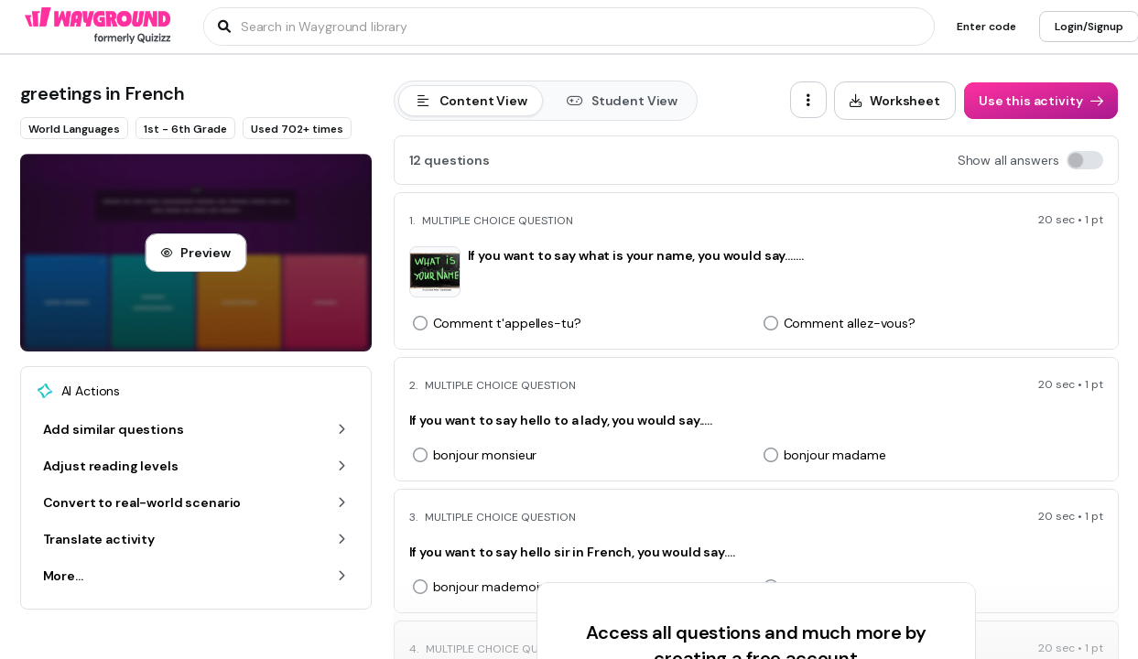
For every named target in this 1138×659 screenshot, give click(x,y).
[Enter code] (986, 26)
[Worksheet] (895, 100)
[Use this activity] (1041, 100)
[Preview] (195, 252)
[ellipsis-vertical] (808, 99)
